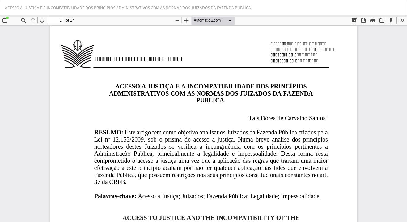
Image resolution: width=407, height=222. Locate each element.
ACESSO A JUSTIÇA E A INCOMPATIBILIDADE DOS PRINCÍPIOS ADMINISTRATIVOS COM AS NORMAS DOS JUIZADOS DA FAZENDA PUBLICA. (128, 7)
